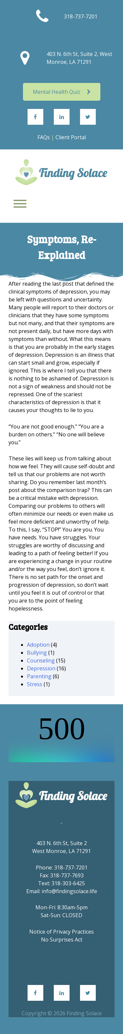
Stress (34, 684)
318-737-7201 (80, 16)
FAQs (43, 137)
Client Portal (70, 137)
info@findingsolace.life (69, 891)
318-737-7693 (67, 875)
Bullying (37, 652)
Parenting (39, 676)
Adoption (38, 644)
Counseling (41, 660)
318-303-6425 (68, 883)
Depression (41, 668)
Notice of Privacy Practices (61, 931)
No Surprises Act (61, 939)
